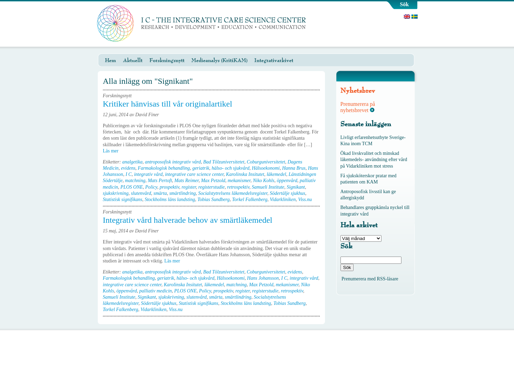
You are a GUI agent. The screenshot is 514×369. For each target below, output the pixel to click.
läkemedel (276, 174)
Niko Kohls (263, 180)
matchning (135, 180)
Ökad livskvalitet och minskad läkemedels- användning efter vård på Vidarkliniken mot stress (373, 159)
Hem (110, 60)
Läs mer (113, 150)
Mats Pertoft (160, 180)
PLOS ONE (131, 187)
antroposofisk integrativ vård (173, 161)
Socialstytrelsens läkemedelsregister (233, 193)
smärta (160, 193)
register (189, 187)
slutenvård (141, 193)
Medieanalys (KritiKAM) (219, 60)
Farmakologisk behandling (164, 168)
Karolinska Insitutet (245, 174)
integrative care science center (194, 174)
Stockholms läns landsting (170, 199)
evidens (128, 168)
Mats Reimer (187, 180)
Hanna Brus (293, 168)
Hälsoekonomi (266, 168)
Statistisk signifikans (123, 199)
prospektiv (169, 187)
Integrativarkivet (273, 60)
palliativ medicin (155, 290)
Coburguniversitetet (266, 161)
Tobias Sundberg (213, 199)
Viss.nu (305, 199)
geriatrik (200, 168)
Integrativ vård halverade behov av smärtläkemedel (187, 220)
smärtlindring (182, 193)
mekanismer (239, 180)
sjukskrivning (116, 193)
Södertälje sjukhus (287, 193)
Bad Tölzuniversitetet (223, 161)
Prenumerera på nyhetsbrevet (357, 107)
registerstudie (211, 187)
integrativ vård (148, 174)
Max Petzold (213, 180)
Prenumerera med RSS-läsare (370, 278)
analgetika (132, 161)
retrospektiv (238, 187)
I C (129, 174)
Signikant (296, 187)
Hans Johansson (263, 278)
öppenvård (287, 180)
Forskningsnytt (167, 60)
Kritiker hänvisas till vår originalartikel (167, 103)
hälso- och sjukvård (231, 168)
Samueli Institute (268, 187)
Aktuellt (133, 60)
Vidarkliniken (283, 199)
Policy (151, 187)
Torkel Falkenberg (250, 199)
